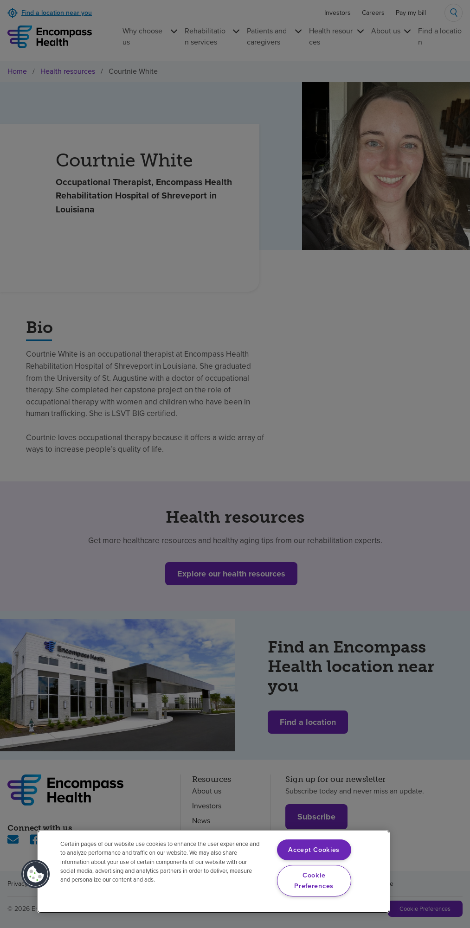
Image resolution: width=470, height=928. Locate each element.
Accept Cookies (314, 850)
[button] (36, 874)
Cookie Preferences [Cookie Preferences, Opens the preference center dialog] (314, 880)
